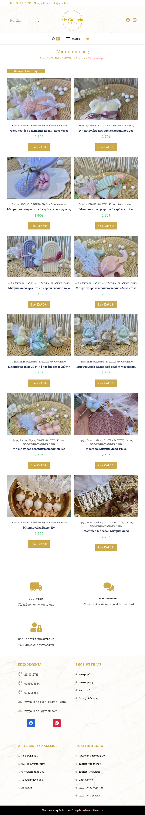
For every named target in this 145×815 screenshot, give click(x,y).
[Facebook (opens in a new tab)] (127, 20)
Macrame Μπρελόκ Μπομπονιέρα (106, 531)
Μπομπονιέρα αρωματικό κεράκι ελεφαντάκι (106, 288)
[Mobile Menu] (74, 38)
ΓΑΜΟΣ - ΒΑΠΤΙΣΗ (62, 58)
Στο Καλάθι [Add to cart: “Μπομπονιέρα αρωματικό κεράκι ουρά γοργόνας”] (38, 226)
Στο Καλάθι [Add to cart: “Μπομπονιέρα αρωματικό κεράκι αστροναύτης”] (38, 383)
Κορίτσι (46, 125)
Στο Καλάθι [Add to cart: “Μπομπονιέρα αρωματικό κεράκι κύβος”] (38, 465)
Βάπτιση (81, 58)
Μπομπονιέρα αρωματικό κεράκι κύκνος (106, 130)
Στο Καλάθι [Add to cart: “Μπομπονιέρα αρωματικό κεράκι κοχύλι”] (106, 226)
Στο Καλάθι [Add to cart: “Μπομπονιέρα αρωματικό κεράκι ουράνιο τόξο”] (38, 304)
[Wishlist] (89, 38)
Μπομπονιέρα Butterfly (39, 527)
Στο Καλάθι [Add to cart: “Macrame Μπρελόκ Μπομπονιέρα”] (106, 547)
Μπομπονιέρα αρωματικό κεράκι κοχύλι (106, 209)
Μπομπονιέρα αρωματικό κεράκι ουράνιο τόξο (39, 288)
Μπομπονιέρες (58, 125)
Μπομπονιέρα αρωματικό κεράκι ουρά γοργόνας (39, 209)
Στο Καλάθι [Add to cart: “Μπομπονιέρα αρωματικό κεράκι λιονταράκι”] (106, 383)
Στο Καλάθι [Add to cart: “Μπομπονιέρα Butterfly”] (38, 544)
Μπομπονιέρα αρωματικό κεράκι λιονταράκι (106, 367)
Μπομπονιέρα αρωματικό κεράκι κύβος (39, 449)
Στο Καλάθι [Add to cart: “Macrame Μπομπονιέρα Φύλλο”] (106, 465)
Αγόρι (11, 282)
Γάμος (32, 440)
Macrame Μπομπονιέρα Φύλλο (106, 449)
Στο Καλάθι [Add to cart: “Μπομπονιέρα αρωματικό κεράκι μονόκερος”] (38, 147)
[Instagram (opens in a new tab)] (134, 20)
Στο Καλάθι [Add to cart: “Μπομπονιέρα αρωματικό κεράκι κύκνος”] (106, 147)
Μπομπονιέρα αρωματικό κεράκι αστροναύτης (39, 367)
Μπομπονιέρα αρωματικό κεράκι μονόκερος (38, 130)
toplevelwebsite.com (88, 810)
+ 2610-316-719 (22, 3)
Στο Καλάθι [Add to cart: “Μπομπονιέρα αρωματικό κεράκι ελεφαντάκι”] (106, 304)
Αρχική (44, 58)
